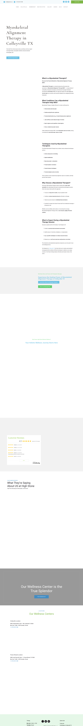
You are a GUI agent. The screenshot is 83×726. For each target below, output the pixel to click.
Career (55, 6)
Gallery (49, 6)
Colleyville (24, 6)
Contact (65, 6)
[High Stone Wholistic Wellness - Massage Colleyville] (59, 634)
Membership (32, 6)
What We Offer (41, 6)
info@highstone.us (9, 1)
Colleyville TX (52, 248)
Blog (60, 6)
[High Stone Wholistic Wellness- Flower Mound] (59, 668)
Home (17, 6)
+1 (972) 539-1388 (19, 1)
